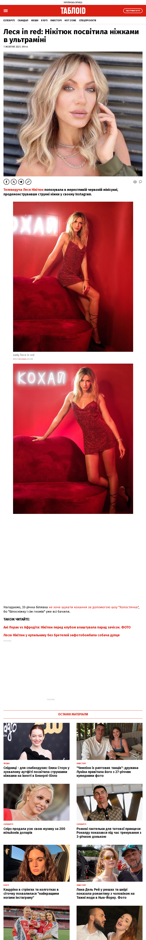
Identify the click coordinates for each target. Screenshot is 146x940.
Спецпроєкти (87, 20)
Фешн (34, 20)
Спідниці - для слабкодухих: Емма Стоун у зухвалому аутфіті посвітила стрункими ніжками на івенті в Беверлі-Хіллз (36, 772)
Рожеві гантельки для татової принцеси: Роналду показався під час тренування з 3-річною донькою (109, 833)
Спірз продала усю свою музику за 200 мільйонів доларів (34, 831)
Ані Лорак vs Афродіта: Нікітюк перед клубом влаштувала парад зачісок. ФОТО (67, 627)
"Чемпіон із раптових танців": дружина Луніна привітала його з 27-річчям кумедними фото (107, 772)
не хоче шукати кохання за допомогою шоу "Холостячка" (94, 607)
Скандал (23, 20)
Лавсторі (56, 20)
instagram (22, 359)
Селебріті (9, 20)
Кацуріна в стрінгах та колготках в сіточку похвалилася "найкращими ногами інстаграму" (31, 894)
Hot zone (70, 20)
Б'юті (44, 20)
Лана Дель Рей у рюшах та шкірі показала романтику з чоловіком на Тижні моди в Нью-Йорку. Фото (106, 894)
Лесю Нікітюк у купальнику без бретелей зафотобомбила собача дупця (61, 635)
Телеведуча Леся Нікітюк (23, 190)
